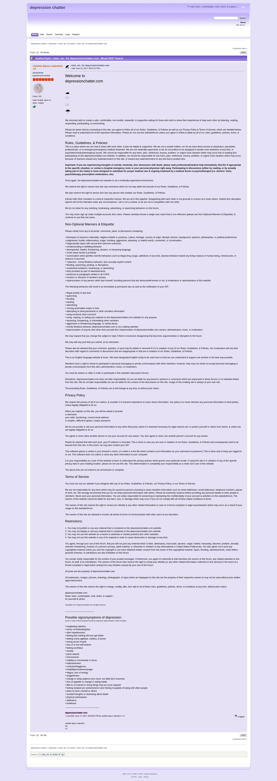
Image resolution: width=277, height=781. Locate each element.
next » (244, 48)
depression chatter (47, 7)
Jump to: (34, 754)
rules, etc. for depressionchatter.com (90, 65)
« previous (236, 48)
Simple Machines (150, 774)
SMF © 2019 (138, 774)
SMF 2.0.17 (127, 774)
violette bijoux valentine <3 (48, 67)
